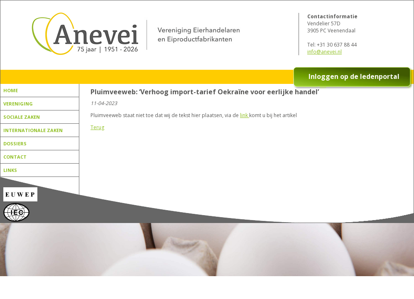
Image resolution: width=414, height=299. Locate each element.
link (244, 115)
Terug (97, 127)
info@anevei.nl (324, 51)
